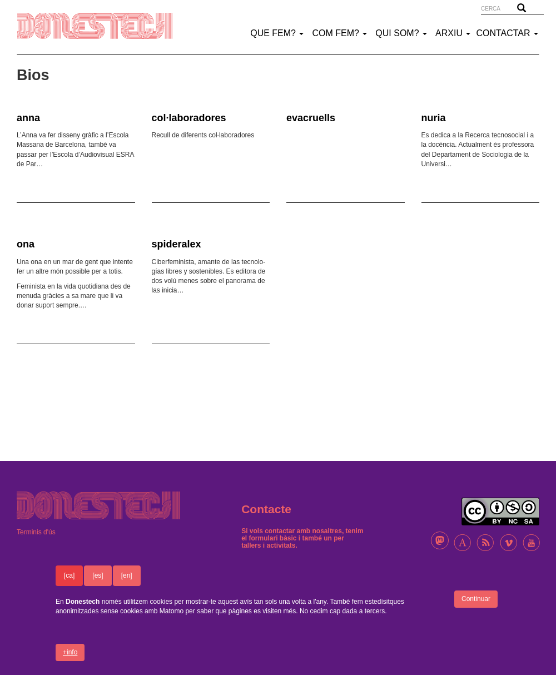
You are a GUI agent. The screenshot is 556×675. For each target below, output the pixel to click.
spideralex (176, 244)
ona (25, 244)
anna (28, 117)
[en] (126, 583)
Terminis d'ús (36, 532)
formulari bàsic (273, 538)
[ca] (69, 583)
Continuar (475, 606)
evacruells (310, 117)
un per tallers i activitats (292, 541)
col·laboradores (189, 117)
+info (70, 659)
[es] (97, 583)
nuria (433, 117)
